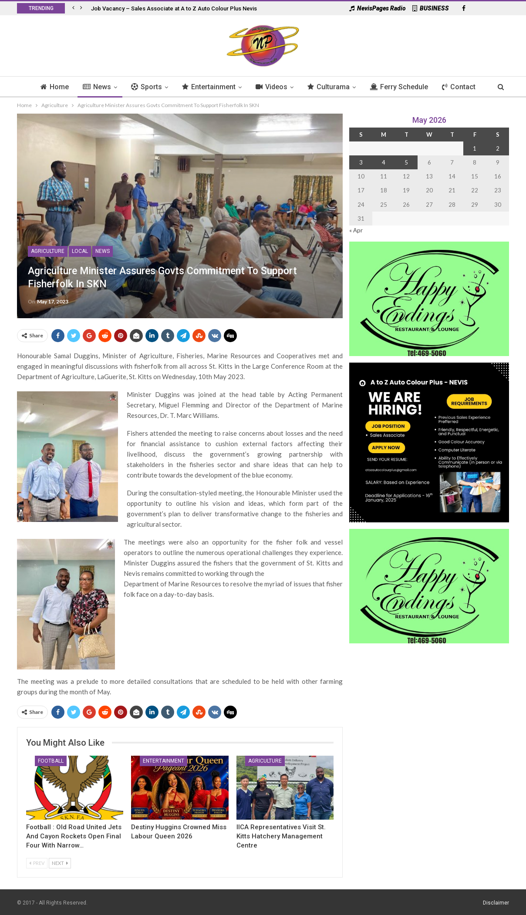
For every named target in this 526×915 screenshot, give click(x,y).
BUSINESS (430, 8)
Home (50, 87)
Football (51, 761)
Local (80, 251)
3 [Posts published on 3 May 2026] (361, 162)
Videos (272, 87)
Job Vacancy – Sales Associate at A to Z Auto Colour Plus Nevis (174, 8)
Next (60, 863)
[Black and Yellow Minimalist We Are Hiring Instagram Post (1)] (429, 441)
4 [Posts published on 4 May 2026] (383, 162)
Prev (36, 863)
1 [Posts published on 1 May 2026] (474, 148)
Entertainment (208, 87)
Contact (463, 87)
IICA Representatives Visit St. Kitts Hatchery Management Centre (281, 836)
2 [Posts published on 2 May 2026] (497, 148)
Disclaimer (496, 903)
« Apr (356, 230)
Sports (144, 87)
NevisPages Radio (377, 8)
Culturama (330, 87)
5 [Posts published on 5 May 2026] (406, 162)
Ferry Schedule (402, 87)
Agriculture (47, 251)
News (93, 87)
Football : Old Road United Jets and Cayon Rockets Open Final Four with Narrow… (73, 836)
